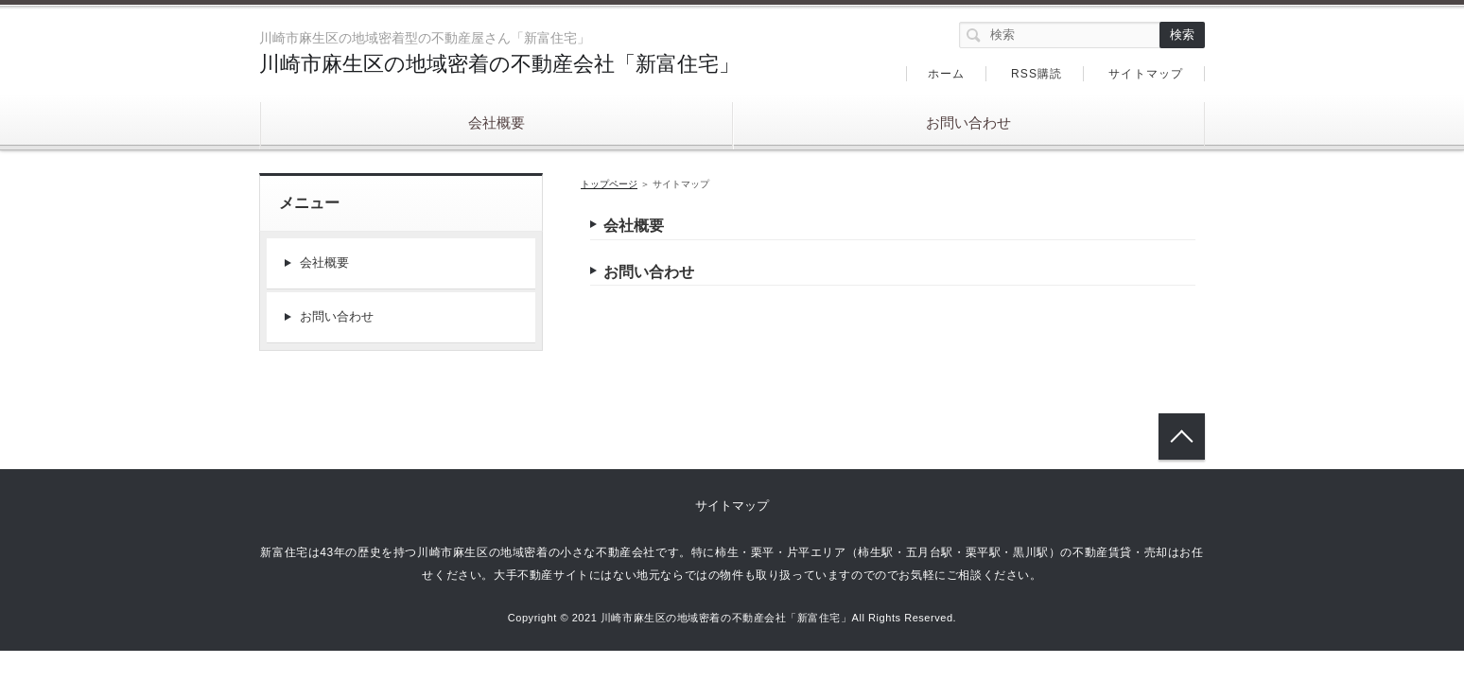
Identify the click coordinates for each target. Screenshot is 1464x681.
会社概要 (496, 122)
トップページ (609, 184)
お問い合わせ (968, 122)
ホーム (947, 73)
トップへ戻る (1182, 436)
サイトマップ (1145, 73)
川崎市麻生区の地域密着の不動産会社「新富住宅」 (499, 64)
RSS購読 (1037, 73)
